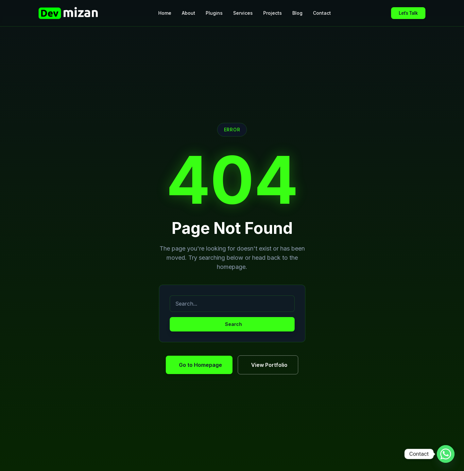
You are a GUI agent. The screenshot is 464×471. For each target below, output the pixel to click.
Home (164, 13)
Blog (297, 13)
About (188, 13)
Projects (272, 13)
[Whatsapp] (446, 454)
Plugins (214, 13)
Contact (322, 13)
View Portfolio (269, 365)
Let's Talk (408, 13)
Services (243, 13)
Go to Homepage (200, 365)
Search (233, 324)
